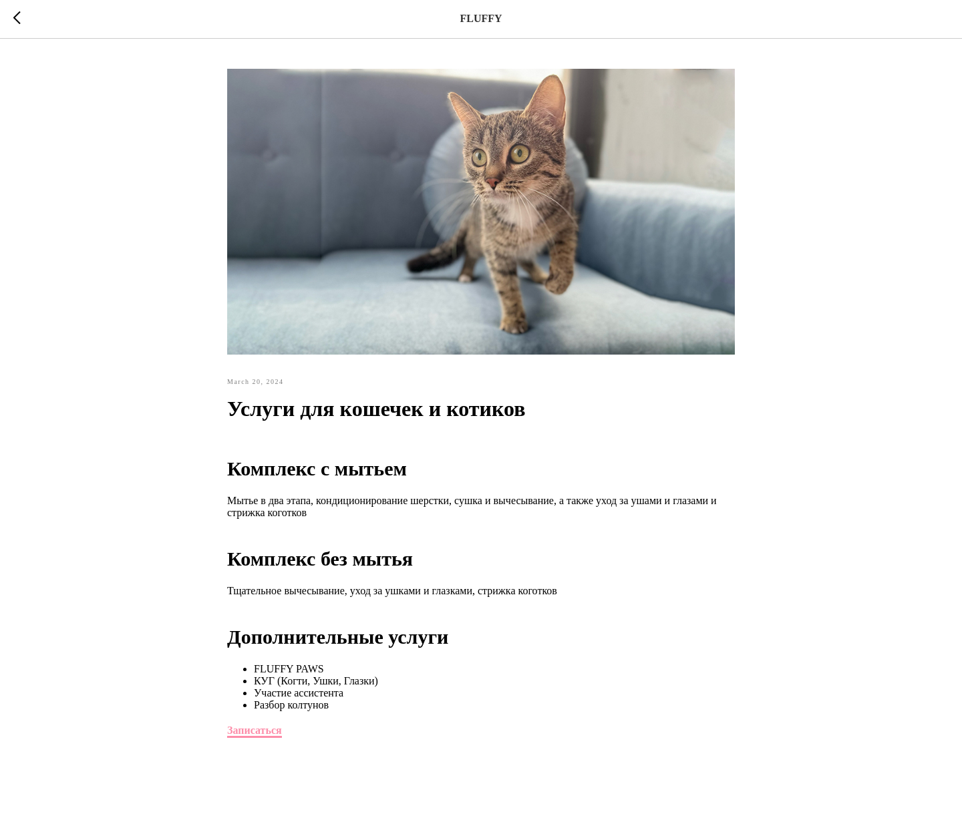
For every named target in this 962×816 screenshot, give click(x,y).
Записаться (254, 730)
